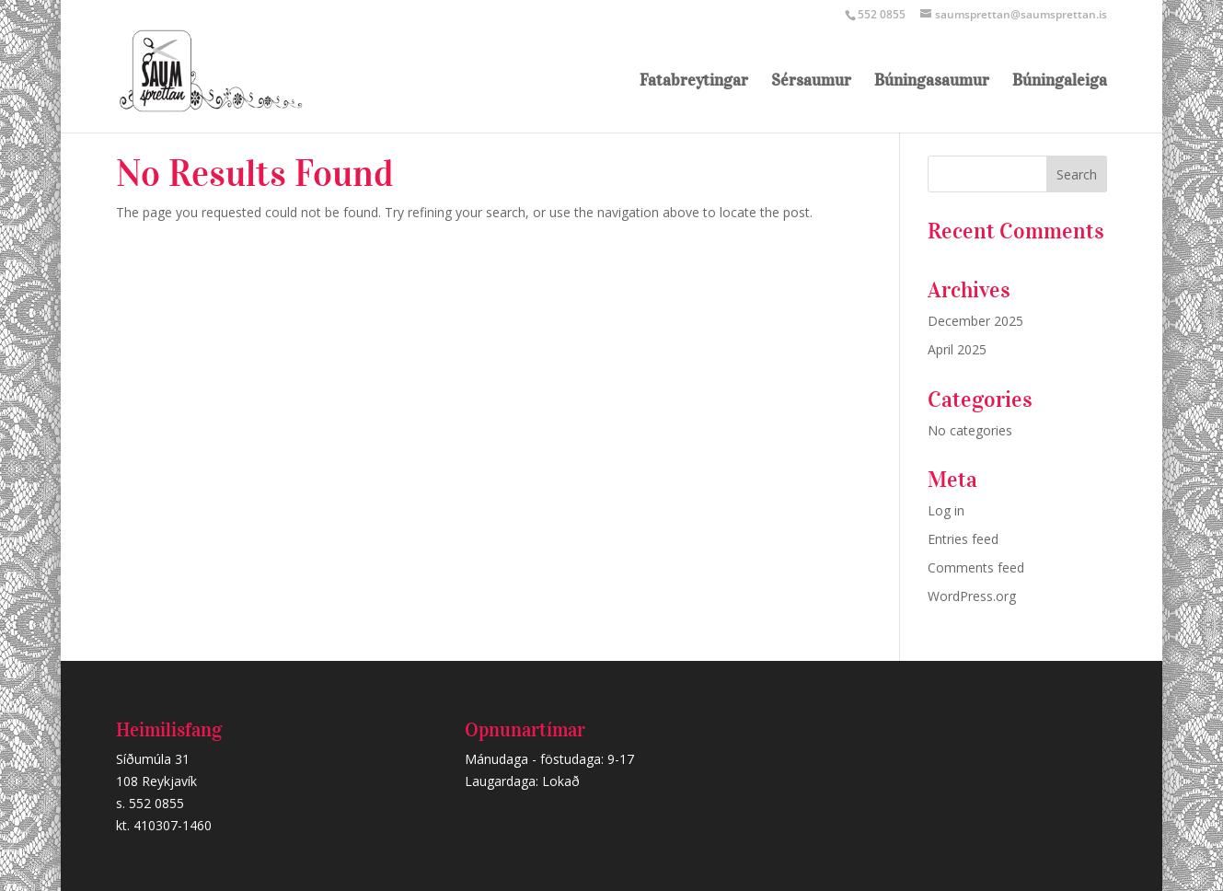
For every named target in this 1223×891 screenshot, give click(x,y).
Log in (946, 510)
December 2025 (975, 321)
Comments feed (976, 567)
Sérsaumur (811, 82)
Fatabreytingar (694, 82)
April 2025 (957, 349)
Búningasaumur (931, 82)
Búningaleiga (1059, 82)
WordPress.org (972, 596)
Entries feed (963, 539)
